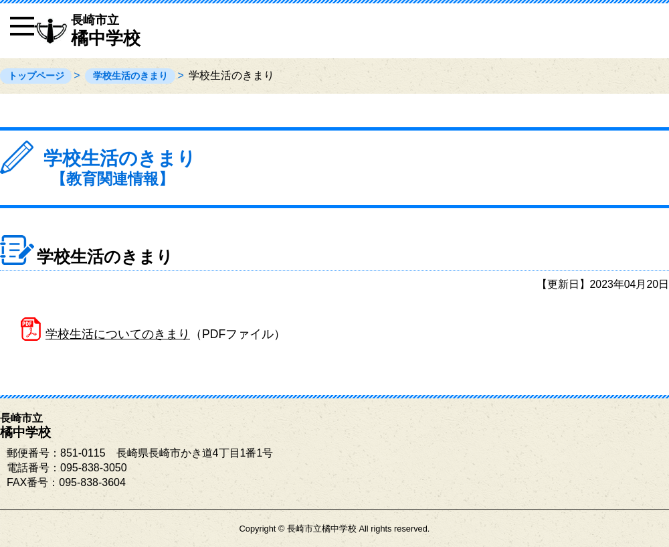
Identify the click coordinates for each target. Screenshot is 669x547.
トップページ (36, 75)
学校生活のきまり (130, 75)
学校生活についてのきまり (117, 334)
